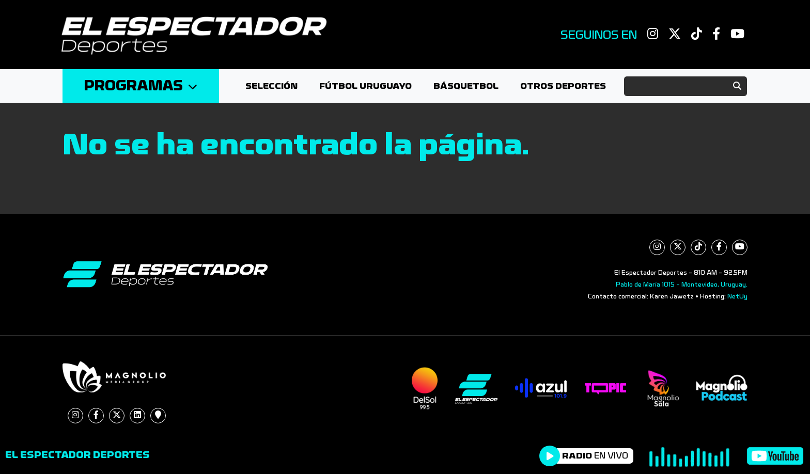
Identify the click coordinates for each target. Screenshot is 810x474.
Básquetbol (466, 86)
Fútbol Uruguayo (365, 86)
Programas (140, 86)
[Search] (685, 86)
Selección (271, 86)
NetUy (737, 296)
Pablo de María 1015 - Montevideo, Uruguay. (681, 284)
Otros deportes (563, 86)
